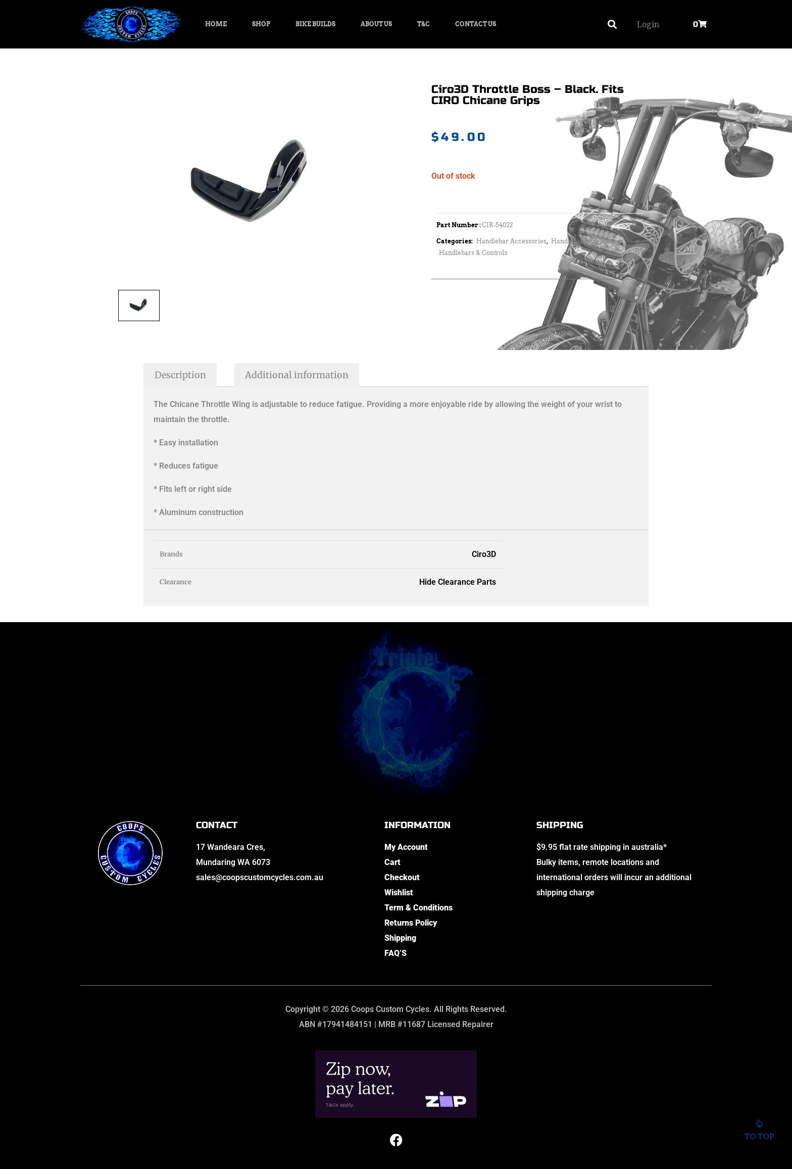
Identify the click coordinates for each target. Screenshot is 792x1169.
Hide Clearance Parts (457, 582)
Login (648, 24)
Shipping (400, 938)
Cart (392, 862)
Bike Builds (315, 24)
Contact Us (475, 24)
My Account (406, 847)
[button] (612, 24)
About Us (376, 24)
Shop (261, 24)
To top (759, 1133)
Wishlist (398, 892)
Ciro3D (484, 554)
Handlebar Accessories (511, 241)
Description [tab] (180, 375)
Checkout (402, 877)
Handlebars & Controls (473, 253)
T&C (423, 24)
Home (216, 24)
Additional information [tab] (297, 375)
